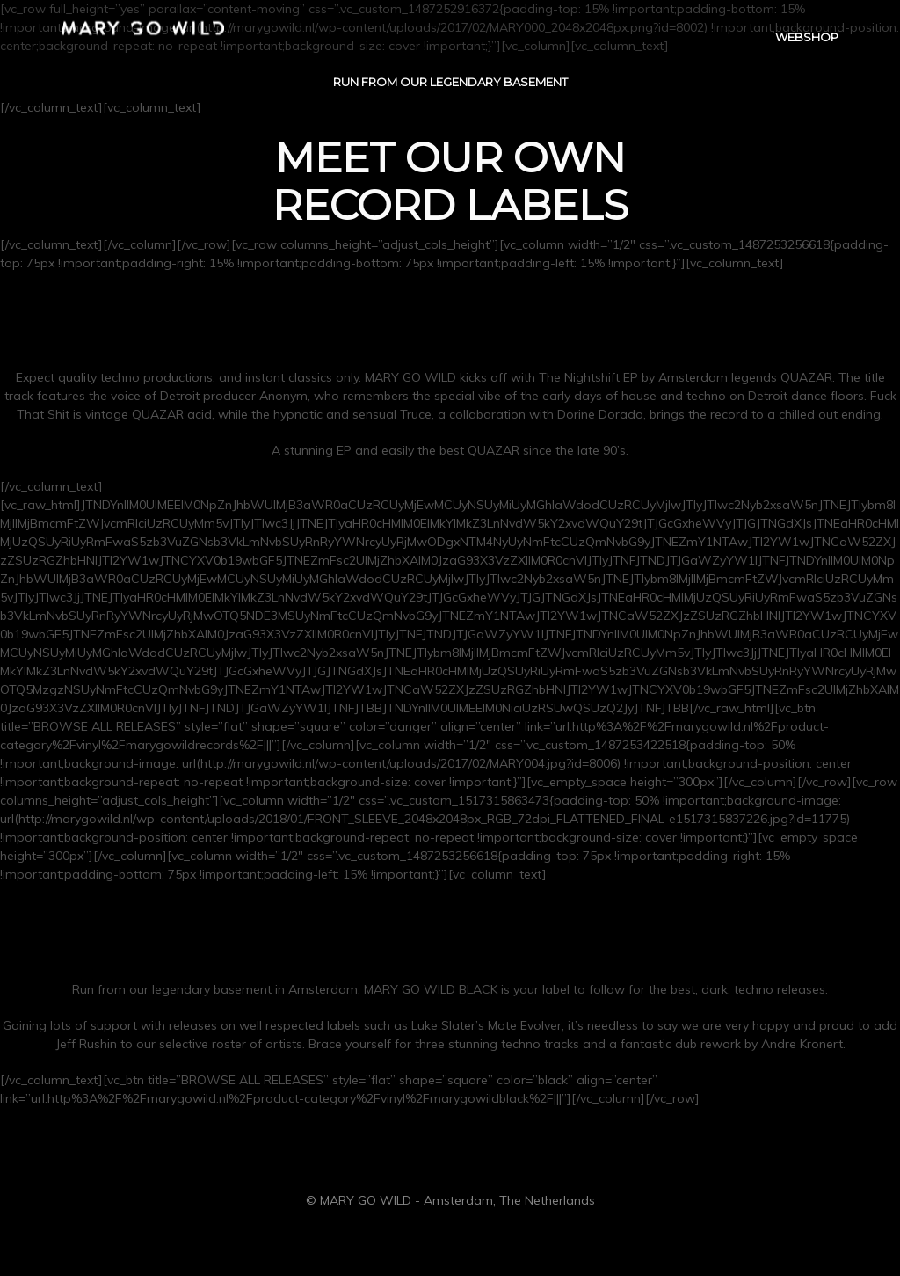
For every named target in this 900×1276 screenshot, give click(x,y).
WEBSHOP (806, 40)
